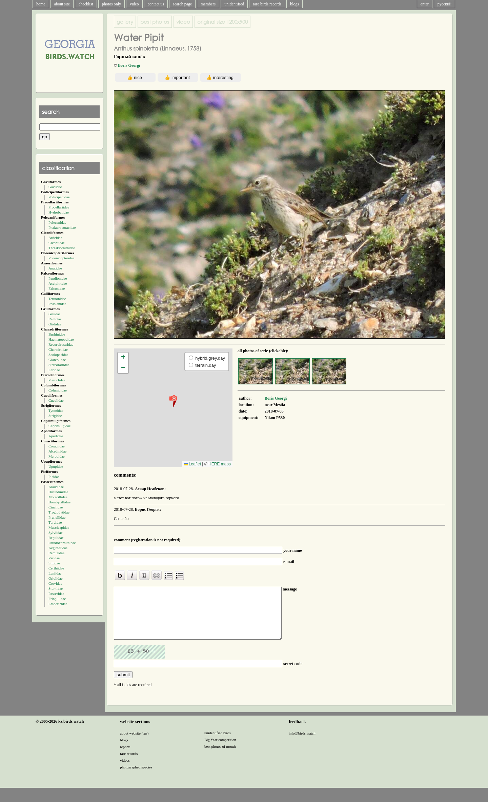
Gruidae (54, 314)
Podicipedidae (58, 197)
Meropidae (56, 456)
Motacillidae (57, 497)
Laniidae (54, 573)
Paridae (54, 558)
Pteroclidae (56, 380)
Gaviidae (55, 187)
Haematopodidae (61, 339)
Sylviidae (55, 532)
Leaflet (192, 464)
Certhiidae (56, 568)
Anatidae (55, 268)
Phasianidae (57, 304)
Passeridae (56, 594)
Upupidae (55, 466)
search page (182, 4)
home (40, 4)
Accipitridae (57, 283)
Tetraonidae (57, 299)
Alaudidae (56, 487)
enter (425, 4)
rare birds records (267, 4)
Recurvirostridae (60, 344)
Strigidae (55, 416)
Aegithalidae (57, 548)
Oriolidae (55, 578)
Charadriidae (58, 349)
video (134, 4)
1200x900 (222, 21)
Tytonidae (55, 410)
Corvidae (55, 583)
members (208, 4)
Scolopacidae (58, 355)
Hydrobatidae (58, 212)
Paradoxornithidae (62, 543)
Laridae (54, 370)
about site (62, 4)
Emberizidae (57, 604)
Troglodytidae (58, 512)
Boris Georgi (129, 65)
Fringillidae (57, 599)
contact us (156, 4)
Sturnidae (55, 588)
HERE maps (219, 464)
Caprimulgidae (59, 426)
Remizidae (56, 553)
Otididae (54, 324)
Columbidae (57, 390)
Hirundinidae (58, 492)
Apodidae (55, 436)
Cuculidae (56, 400)
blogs (294, 4)
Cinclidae (55, 507)
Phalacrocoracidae (62, 227)
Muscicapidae (58, 527)
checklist (86, 4)
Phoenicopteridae (61, 258)
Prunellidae (56, 517)
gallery (125, 21)
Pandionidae (57, 278)
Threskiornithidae (61, 248)
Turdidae (55, 522)
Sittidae (54, 563)
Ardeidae (55, 238)
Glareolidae (57, 360)
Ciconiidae (56, 243)
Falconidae (56, 288)
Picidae (53, 477)
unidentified (234, 4)
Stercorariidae (58, 365)
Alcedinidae (57, 451)
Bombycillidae (59, 502)
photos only (111, 4)
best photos (154, 21)
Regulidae (56, 538)
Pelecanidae (57, 222)
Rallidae (54, 319)
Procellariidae (58, 207)
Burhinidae (56, 334)
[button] (173, 401)
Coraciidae (56, 446)
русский (444, 4)
